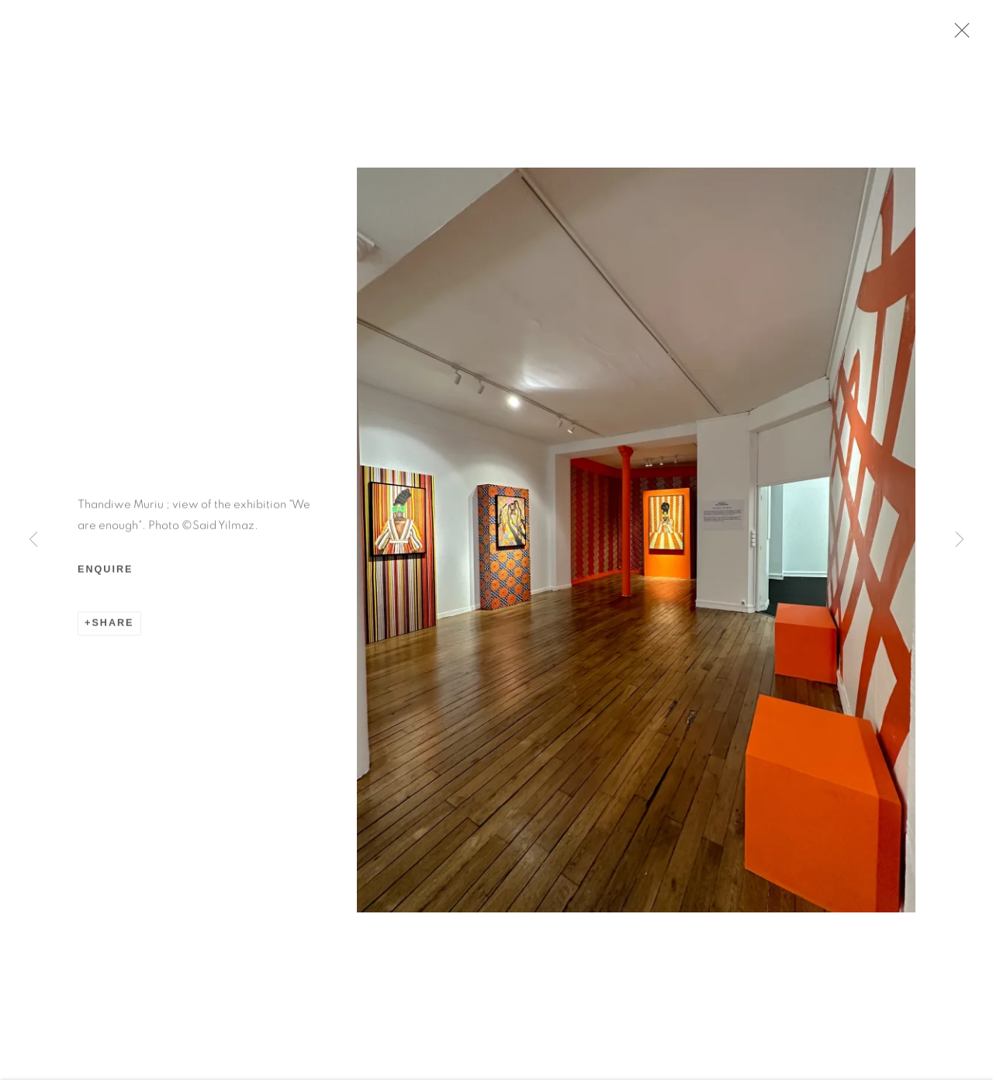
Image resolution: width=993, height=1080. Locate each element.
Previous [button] (33, 540)
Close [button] (958, 35)
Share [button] (112, 626)
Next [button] (959, 540)
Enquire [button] (105, 572)
